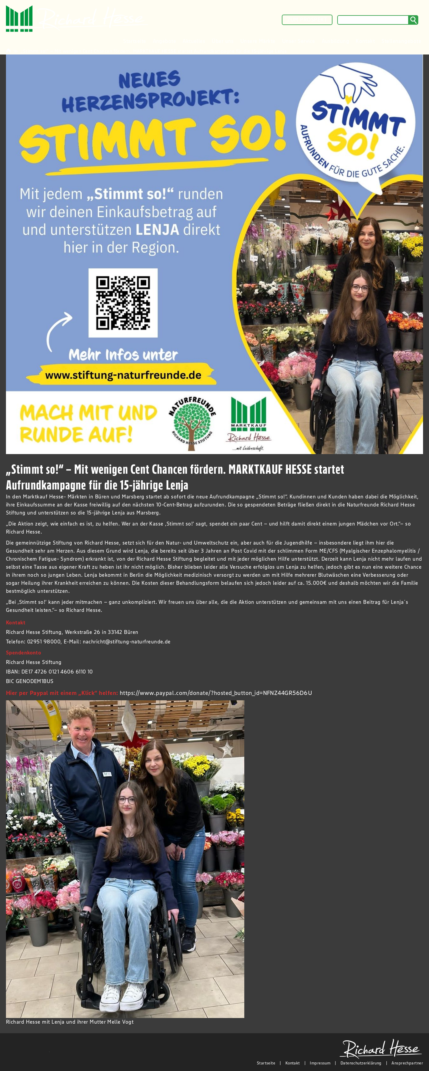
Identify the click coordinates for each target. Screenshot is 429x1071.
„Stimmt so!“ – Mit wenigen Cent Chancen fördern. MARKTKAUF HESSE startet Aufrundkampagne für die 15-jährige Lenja (154, 51)
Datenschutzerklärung (361, 1063)
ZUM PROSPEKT (307, 19)
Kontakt (292, 1063)
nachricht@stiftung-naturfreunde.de (127, 641)
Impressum (320, 1063)
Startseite (266, 1063)
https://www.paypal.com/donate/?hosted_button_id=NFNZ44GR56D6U (216, 692)
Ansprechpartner (407, 1063)
